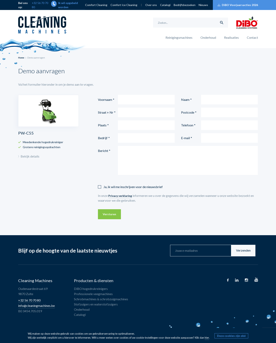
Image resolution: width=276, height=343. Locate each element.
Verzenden (246, 250)
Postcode (187, 112)
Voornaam (105, 99)
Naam (185, 99)
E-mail (185, 138)
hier (207, 337)
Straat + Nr (105, 112)
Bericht (103, 151)
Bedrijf (103, 138)
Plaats (102, 125)
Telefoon (187, 125)
